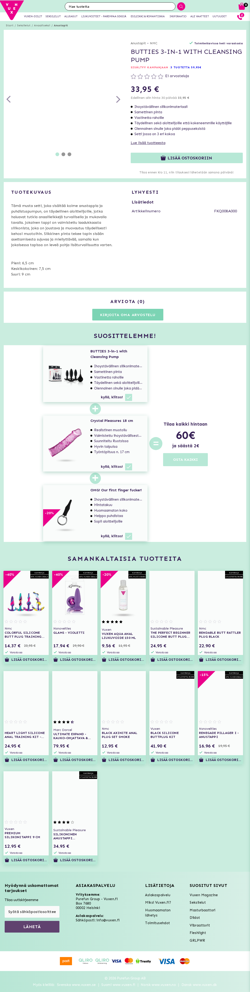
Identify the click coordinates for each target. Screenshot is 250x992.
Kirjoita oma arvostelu (127, 315)
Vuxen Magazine (204, 895)
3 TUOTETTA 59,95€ (186, 67)
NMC (154, 43)
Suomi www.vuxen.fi (118, 985)
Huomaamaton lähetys (158, 913)
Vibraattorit (200, 925)
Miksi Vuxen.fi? (158, 902)
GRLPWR (197, 940)
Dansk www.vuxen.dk (199, 985)
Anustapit (61, 25)
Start (10, 25)
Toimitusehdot (157, 923)
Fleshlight (198, 933)
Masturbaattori (203, 910)
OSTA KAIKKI (185, 459)
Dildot (195, 918)
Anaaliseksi (42, 25)
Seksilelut (24, 25)
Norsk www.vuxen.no (158, 985)
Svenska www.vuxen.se (76, 985)
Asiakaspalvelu (157, 895)
